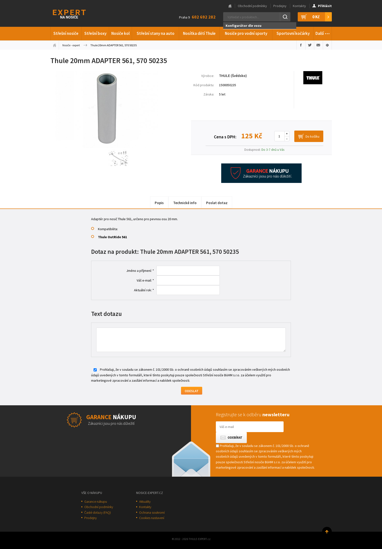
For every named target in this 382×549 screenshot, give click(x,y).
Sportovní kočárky (293, 33)
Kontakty (299, 6)
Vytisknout (327, 45)
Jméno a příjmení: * (140, 270)
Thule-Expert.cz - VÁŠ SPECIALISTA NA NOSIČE (75, 13)
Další (322, 32)
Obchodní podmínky (252, 6)
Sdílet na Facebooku (301, 45)
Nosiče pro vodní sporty (246, 33)
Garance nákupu (95, 501)
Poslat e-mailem (318, 45)
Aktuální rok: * (144, 290)
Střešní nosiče (65, 33)
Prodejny (279, 6)
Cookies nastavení (151, 518)
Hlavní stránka (230, 6)
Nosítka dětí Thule (199, 33)
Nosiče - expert (71, 45)
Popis (159, 202)
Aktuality (145, 501)
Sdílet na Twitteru (310, 45)
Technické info (185, 202)
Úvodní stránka (54, 45)
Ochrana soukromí (152, 512)
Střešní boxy (95, 33)
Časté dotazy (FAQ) (97, 512)
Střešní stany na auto (155, 33)
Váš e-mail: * (145, 280)
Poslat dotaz (217, 202)
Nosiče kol (120, 33)
